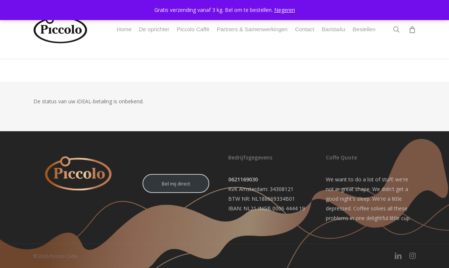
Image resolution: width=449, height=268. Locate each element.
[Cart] (412, 41)
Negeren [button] (284, 9)
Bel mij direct (176, 183)
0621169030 (243, 179)
